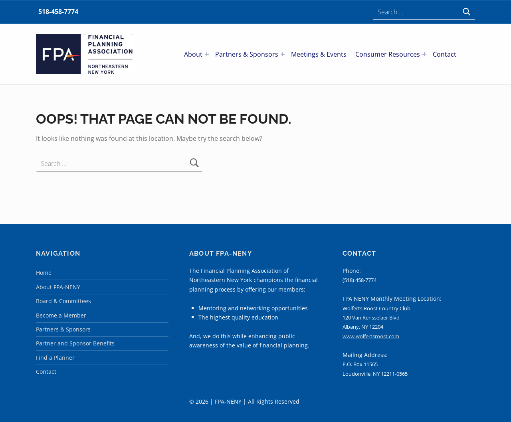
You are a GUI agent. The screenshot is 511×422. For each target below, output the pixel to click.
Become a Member (61, 315)
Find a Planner (55, 357)
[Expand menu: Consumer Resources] (424, 54)
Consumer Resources (387, 54)
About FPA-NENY (58, 287)
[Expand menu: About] (207, 54)
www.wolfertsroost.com (371, 336)
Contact (444, 54)
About (193, 54)
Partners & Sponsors (246, 54)
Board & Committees (63, 301)
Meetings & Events (319, 54)
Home (43, 272)
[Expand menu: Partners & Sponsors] (283, 54)
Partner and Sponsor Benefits (75, 343)
